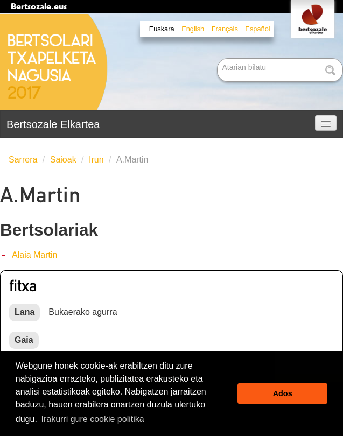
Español (257, 29)
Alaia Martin (34, 254)
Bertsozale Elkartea (53, 124)
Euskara (161, 29)
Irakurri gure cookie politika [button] (92, 419)
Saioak (63, 159)
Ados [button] (282, 393)
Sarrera (23, 159)
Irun (96, 159)
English (192, 29)
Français (225, 29)
